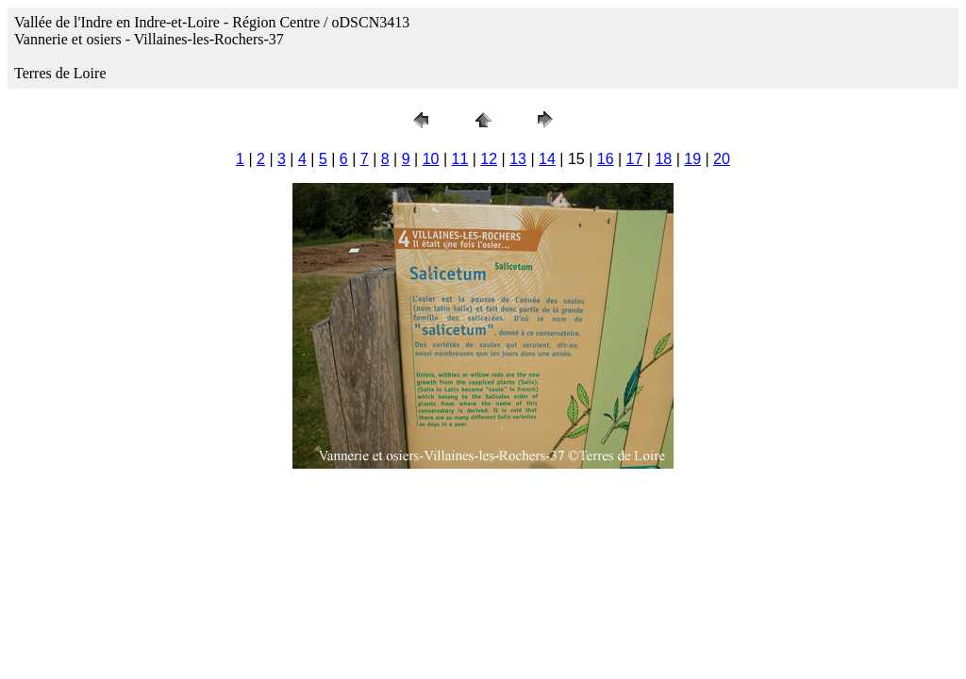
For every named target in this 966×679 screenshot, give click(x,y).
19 (692, 159)
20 (721, 159)
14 (547, 159)
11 (460, 159)
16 (605, 159)
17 (634, 159)
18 (663, 159)
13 (517, 159)
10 (431, 159)
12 (488, 159)
